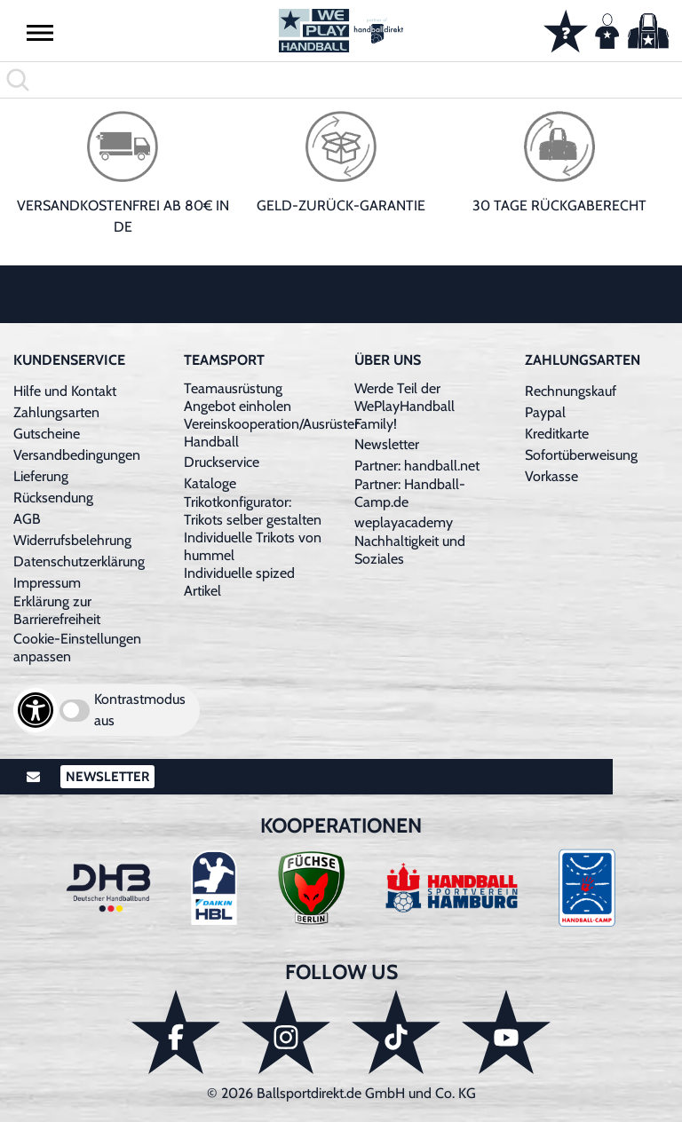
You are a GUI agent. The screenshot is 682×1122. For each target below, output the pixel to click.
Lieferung (40, 476)
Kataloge (210, 483)
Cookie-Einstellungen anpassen (77, 647)
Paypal (545, 412)
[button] (40, 32)
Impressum (47, 582)
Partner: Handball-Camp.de (409, 493)
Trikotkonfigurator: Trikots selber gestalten (252, 511)
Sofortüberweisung (581, 454)
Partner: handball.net (417, 465)
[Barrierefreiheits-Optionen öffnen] (35, 710)
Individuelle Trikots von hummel (252, 546)
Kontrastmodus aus (140, 710)
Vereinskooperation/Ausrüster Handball (271, 432)
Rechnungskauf (570, 391)
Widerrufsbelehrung (72, 540)
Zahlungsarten (56, 412)
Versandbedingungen (76, 454)
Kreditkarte (557, 433)
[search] (341, 80)
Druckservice (221, 462)
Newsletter (386, 444)
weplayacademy (403, 522)
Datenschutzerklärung (79, 561)
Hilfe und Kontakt (64, 391)
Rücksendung (53, 497)
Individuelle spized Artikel (239, 582)
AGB (27, 518)
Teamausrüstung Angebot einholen (237, 397)
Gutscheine (46, 433)
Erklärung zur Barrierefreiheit (56, 610)
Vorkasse (551, 476)
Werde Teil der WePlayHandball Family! (404, 406)
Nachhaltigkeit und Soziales (409, 550)
